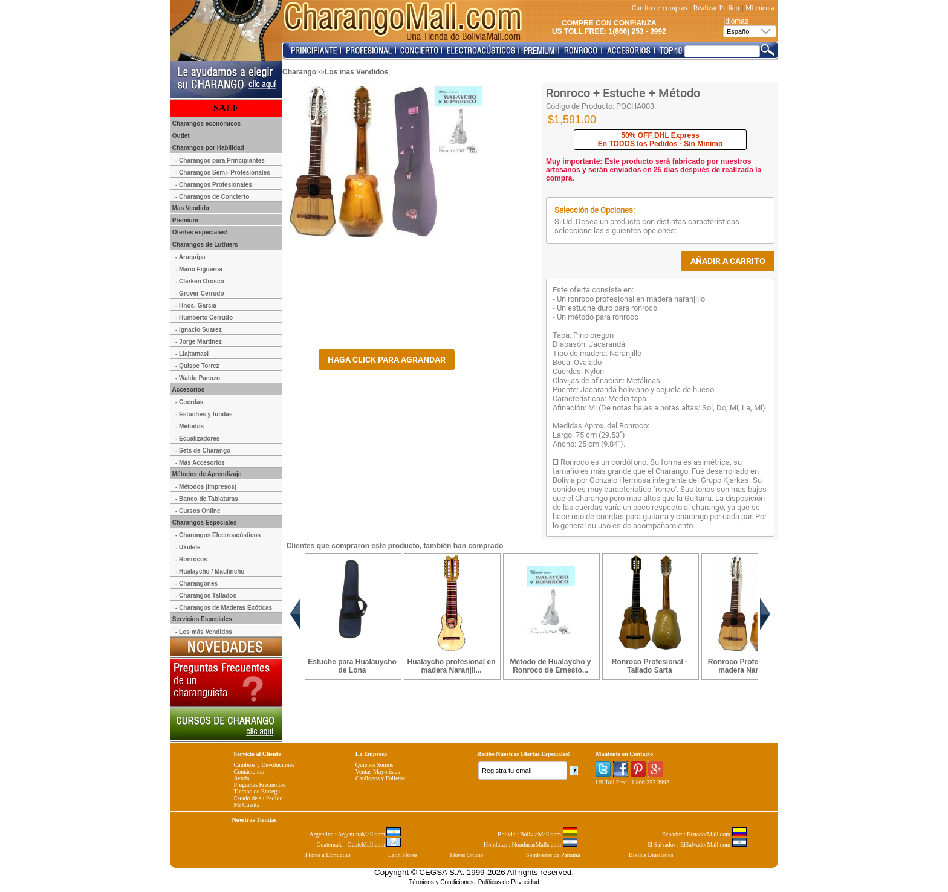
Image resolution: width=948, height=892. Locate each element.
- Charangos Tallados (205, 595)
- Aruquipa (190, 257)
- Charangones (196, 583)
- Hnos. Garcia (195, 305)
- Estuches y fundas (203, 414)
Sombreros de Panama (553, 855)
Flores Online (466, 855)
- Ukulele (188, 547)
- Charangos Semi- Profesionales (222, 172)
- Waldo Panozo (197, 378)
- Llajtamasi (192, 354)
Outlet (180, 135)
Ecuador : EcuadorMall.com (704, 834)
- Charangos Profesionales (213, 184)
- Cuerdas (189, 402)
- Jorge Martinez (198, 341)
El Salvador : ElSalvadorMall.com (696, 844)
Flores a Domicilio (328, 855)
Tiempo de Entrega (257, 791)
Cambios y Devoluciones (264, 764)
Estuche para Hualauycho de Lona (352, 666)
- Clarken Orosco (199, 281)
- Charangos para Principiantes (220, 160)
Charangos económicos (205, 123)
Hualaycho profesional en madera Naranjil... (451, 666)
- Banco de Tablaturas (206, 499)
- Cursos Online (197, 511)
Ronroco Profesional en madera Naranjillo (749, 666)
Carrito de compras (659, 8)
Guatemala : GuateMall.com (358, 844)
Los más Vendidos (356, 72)
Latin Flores (403, 855)
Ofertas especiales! (199, 232)
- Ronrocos (191, 559)
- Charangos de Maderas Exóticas (223, 607)
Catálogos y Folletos (380, 778)
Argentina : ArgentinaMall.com (355, 834)
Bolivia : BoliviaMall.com (537, 834)
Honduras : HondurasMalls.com (530, 844)
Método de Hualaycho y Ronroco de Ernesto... (550, 666)
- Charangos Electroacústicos (218, 535)
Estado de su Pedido (258, 798)
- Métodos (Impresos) (205, 486)
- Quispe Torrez (197, 366)
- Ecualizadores (197, 438)
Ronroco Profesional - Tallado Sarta (649, 666)
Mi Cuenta (247, 804)
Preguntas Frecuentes (259, 784)
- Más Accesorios (200, 462)
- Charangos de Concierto (212, 196)
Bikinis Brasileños (651, 855)
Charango (299, 72)
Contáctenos (249, 771)
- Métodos (189, 426)
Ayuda (242, 778)
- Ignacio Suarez (198, 329)
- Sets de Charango (202, 450)
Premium (184, 220)
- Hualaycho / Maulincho (209, 571)
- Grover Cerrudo (199, 293)
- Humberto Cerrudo (204, 317)
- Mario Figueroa (198, 269)
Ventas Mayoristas (378, 771)
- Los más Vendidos (203, 632)
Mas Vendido (189, 208)
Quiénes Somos (375, 764)
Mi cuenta (759, 8)
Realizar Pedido (716, 8)
